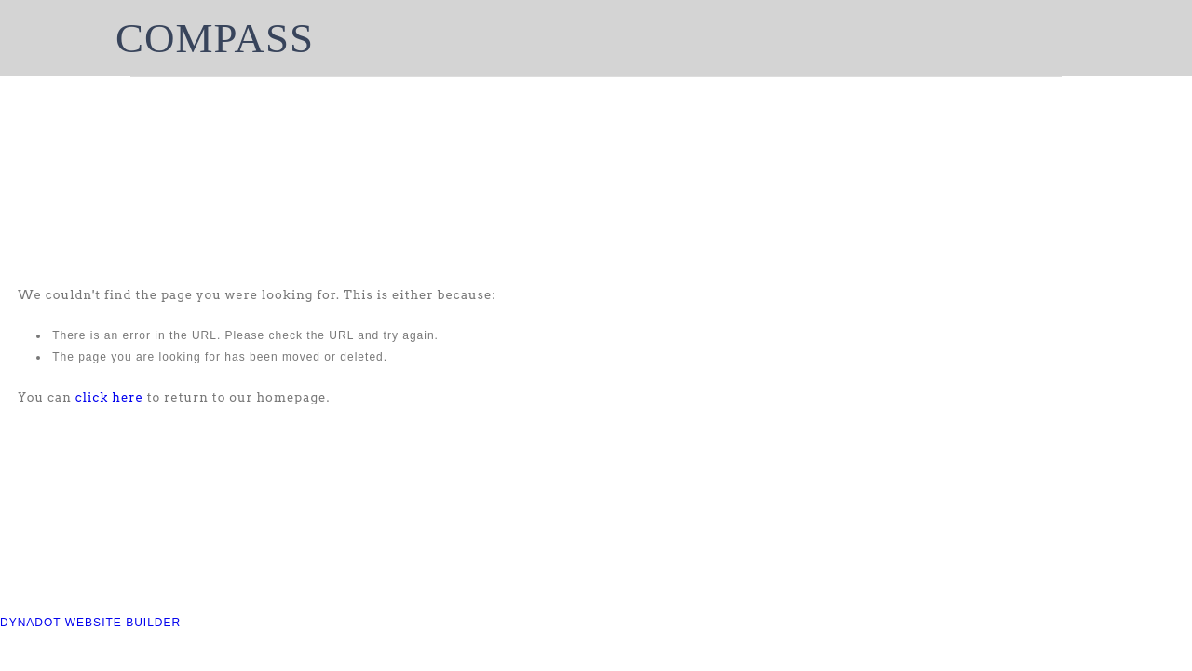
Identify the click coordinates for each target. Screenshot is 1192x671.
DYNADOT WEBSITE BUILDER (90, 622)
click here (109, 397)
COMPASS (214, 38)
